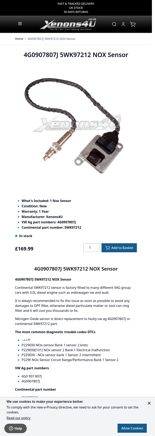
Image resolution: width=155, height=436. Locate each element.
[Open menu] (20, 24)
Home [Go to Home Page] (19, 39)
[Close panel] (149, 403)
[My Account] (123, 24)
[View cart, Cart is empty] (133, 24)
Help (15, 428)
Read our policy (18, 418)
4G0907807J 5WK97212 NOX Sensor (52, 39)
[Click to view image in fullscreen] (76, 126)
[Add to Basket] (119, 247)
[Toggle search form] (114, 24)
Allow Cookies (132, 428)
